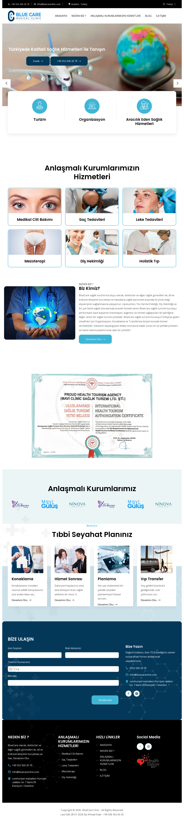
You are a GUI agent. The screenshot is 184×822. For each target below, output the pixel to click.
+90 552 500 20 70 (20, 4)
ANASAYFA (61, 15)
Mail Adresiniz (73, 648)
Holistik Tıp (149, 261)
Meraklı (12, 676)
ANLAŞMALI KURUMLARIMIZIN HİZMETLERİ (115, 15)
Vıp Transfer (152, 579)
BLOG (148, 15)
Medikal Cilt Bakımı (35, 219)
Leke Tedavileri (149, 219)
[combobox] (12, 669)
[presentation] (6, 83)
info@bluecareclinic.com (49, 4)
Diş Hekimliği (92, 261)
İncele (38, 61)
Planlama (107, 579)
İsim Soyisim (15, 648)
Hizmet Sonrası (68, 579)
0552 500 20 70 (138, 668)
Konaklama (22, 579)
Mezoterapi (34, 261)
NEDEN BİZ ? (78, 15)
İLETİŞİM (161, 15)
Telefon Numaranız (19, 662)
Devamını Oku (95, 339)
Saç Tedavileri (92, 219)
